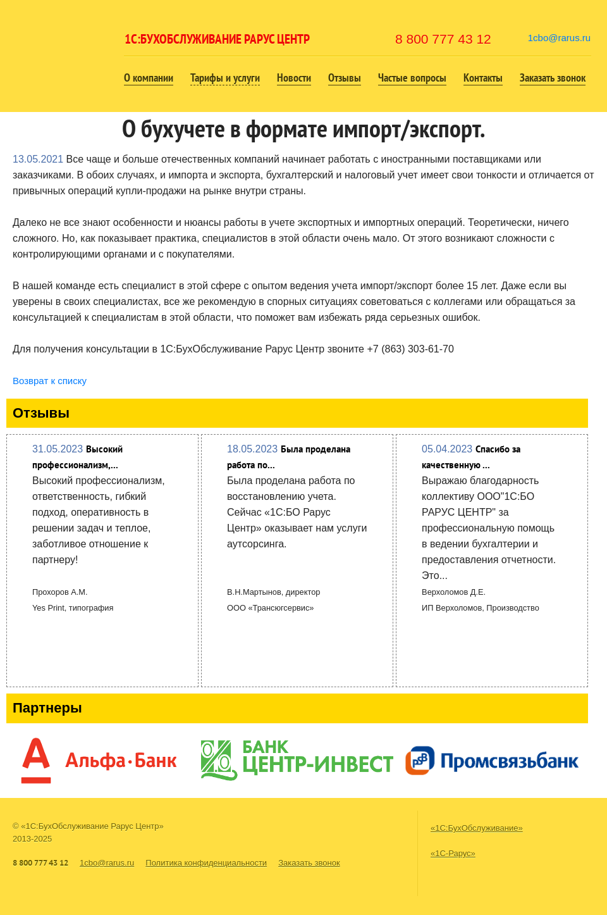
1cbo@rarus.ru (559, 37)
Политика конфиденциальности (206, 863)
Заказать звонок (553, 77)
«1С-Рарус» (453, 853)
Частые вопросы (412, 77)
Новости (294, 77)
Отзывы (344, 77)
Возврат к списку (50, 380)
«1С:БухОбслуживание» (477, 828)
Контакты (483, 77)
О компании (148, 77)
